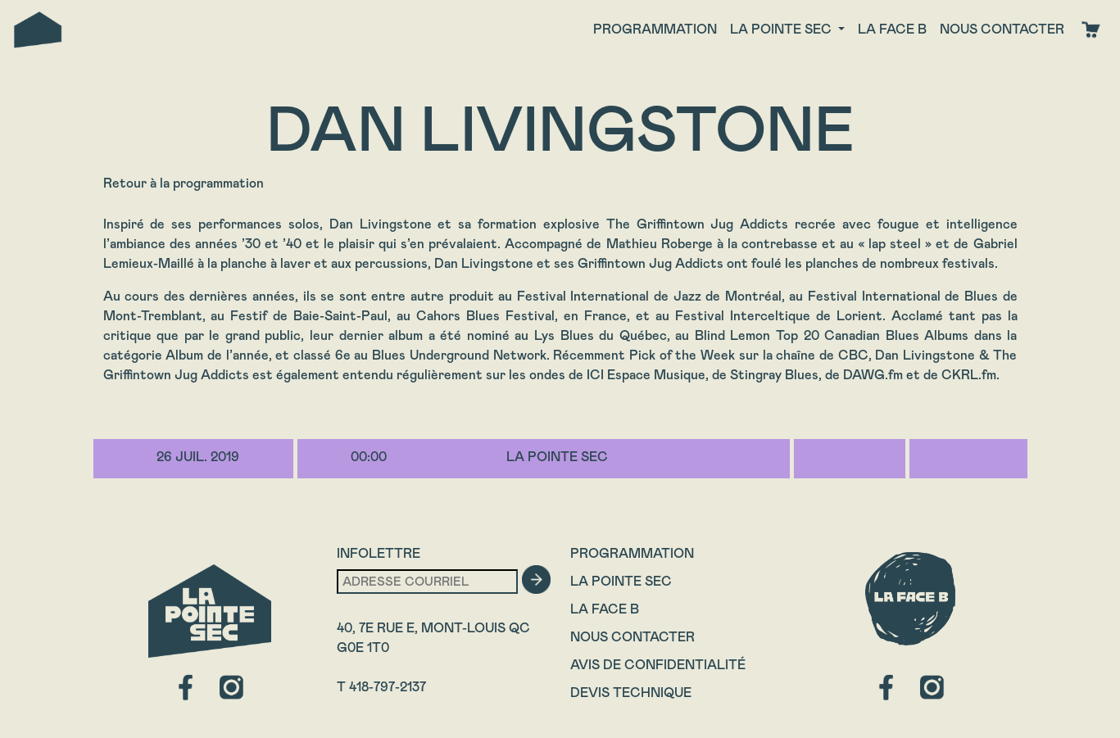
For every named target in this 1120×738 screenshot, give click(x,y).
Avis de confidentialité (658, 664)
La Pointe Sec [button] (782, 29)
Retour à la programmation (183, 183)
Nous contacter (1002, 29)
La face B (892, 29)
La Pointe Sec (621, 581)
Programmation (655, 29)
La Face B (604, 609)
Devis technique (630, 692)
